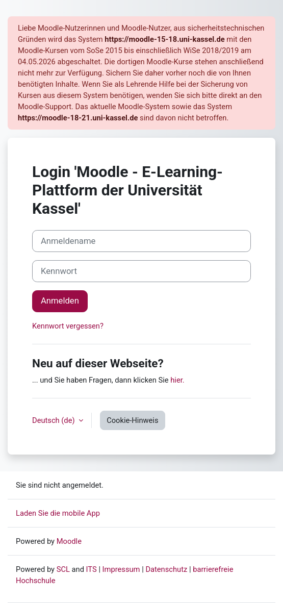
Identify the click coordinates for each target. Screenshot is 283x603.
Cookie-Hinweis (132, 420)
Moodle (69, 541)
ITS (91, 569)
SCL (63, 569)
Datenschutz (166, 569)
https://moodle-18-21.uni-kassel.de (78, 117)
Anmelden (60, 301)
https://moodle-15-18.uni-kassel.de (164, 39)
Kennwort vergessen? (68, 326)
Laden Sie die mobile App (58, 513)
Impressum (121, 569)
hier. (177, 380)
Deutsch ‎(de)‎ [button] (54, 420)
